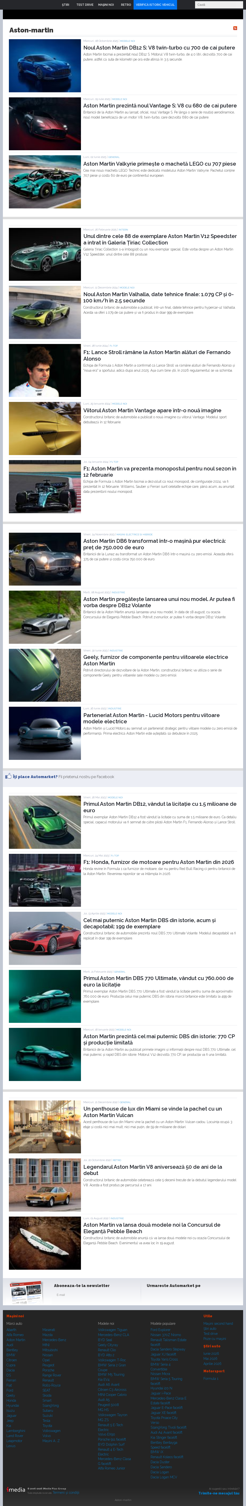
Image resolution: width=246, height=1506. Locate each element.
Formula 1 (210, 1379)
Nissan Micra (160, 1374)
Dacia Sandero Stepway (168, 1349)
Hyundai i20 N (161, 1388)
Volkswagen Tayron (112, 1415)
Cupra (10, 1365)
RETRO (117, 1160)
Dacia (10, 1370)
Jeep (9, 1421)
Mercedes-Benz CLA (113, 1335)
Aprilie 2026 (212, 1364)
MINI (46, 1345)
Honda (11, 1400)
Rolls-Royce (52, 1385)
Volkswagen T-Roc (112, 1360)
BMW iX (157, 1452)
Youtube (175, 1296)
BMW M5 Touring (111, 1374)
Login (182, 5)
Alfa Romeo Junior (111, 1468)
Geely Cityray (108, 1345)
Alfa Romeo (15, 1335)
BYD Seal (105, 1340)
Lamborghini (15, 1431)
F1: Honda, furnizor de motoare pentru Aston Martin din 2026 (158, 862)
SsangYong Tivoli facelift (168, 1427)
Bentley (12, 1350)
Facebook (151, 1296)
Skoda (47, 1395)
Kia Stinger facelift (164, 1437)
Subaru (48, 1410)
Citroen (11, 1360)
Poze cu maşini (214, 1339)
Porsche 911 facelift (112, 1439)
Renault (48, 1380)
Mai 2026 (210, 1359)
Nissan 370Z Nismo (166, 1335)
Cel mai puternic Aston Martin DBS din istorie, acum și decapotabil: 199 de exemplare (149, 923)
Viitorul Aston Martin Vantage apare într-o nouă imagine (152, 410)
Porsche (48, 1370)
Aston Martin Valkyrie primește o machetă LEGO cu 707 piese (159, 164)
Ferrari (11, 1380)
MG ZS (103, 1420)
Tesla (46, 1421)
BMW (10, 1355)
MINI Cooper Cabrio (112, 1395)
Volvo (47, 1436)
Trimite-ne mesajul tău (219, 1493)
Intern (123, 229)
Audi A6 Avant (108, 1385)
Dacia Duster (160, 1462)
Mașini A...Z (51, 1441)
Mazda (48, 1335)
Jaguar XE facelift (163, 1413)
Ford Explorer (161, 1330)
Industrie (118, 592)
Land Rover (14, 1436)
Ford (9, 1390)
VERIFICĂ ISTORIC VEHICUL (155, 4)
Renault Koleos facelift (167, 1457)
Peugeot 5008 (108, 1405)
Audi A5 (104, 1400)
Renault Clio (107, 1350)
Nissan (48, 1355)
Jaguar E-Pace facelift (167, 1408)
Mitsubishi (50, 1350)
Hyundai (12, 1405)
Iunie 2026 (211, 1354)
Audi (9, 1345)
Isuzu (10, 1410)
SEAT (46, 1390)
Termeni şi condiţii (66, 1492)
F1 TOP (114, 345)
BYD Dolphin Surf (111, 1444)
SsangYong (51, 1405)
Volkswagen (52, 1431)
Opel (46, 1360)
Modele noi (127, 41)
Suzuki (48, 1416)
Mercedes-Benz (54, 1340)
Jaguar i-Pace (161, 1393)
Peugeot (48, 1365)
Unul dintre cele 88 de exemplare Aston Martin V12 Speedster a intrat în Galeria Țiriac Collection (160, 239)
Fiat (9, 1385)
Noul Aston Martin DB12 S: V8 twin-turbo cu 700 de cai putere (159, 47)
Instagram (163, 1296)
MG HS (103, 1410)
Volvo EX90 (106, 1434)
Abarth (11, 1330)
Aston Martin (15, 1340)
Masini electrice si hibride (135, 534)
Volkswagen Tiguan (112, 1330)
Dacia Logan (160, 1472)
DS (8, 1375)
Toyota (47, 1426)
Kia (8, 1426)
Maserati (49, 1330)
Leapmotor (14, 1441)
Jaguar (11, 1416)
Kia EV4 (104, 1379)
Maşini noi (15, 1316)
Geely (10, 1395)
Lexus (10, 1446)
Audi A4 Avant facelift (166, 1432)
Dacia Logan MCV (164, 1477)
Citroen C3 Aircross (112, 1390)
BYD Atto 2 (106, 1355)
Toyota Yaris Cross (164, 1359)
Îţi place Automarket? (35, 777)
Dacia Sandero (161, 1467)
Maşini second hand (218, 1323)
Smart (47, 1400)
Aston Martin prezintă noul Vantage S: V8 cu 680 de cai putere (160, 105)
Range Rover (52, 1375)
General (114, 157)
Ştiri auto (209, 1329)
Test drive (210, 1334)
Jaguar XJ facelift (163, 1354)
